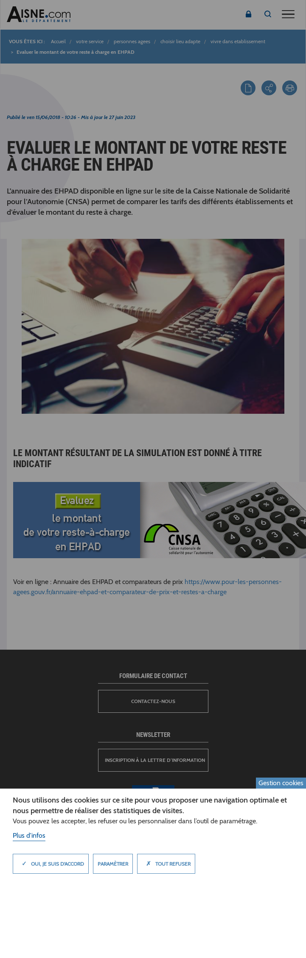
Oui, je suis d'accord (50, 864)
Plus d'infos (29, 835)
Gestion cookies (280, 783)
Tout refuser (166, 864)
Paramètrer (113, 864)
